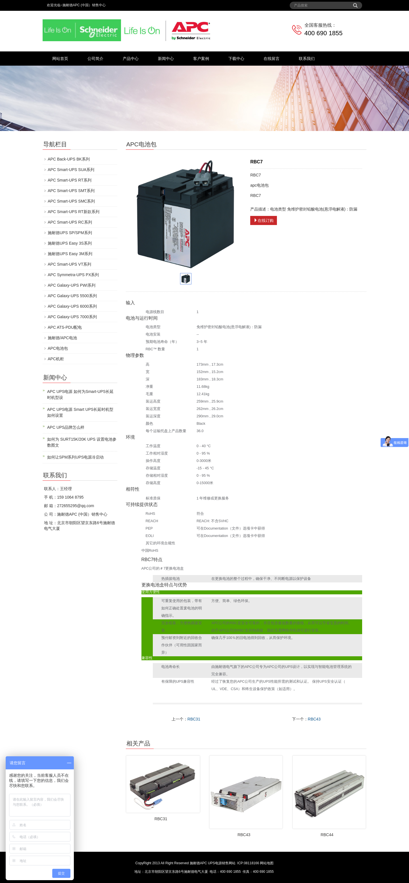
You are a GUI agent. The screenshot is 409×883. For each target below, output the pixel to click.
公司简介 (95, 58)
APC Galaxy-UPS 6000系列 (72, 306)
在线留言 (271, 58)
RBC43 (314, 719)
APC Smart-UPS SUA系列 (71, 169)
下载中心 (236, 58)
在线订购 (264, 220)
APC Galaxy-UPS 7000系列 (72, 317)
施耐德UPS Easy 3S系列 (70, 243)
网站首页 (60, 58)
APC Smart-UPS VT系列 (69, 264)
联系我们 (307, 58)
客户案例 (201, 58)
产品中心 (131, 58)
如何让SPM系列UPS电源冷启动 (75, 457)
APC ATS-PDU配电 (65, 327)
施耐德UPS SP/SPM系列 (70, 232)
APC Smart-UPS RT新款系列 (73, 211)
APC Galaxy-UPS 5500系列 (72, 295)
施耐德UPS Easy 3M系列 (70, 253)
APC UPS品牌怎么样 (65, 427)
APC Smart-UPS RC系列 (70, 222)
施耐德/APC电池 (62, 338)
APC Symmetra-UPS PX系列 (73, 274)
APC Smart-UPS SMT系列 (71, 190)
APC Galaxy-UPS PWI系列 (71, 285)
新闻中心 (166, 58)
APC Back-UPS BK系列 (69, 159)
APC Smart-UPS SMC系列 (71, 201)
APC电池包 (58, 348)
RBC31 (193, 719)
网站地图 (267, 863)
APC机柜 (56, 359)
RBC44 (327, 834)
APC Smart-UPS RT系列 (69, 180)
